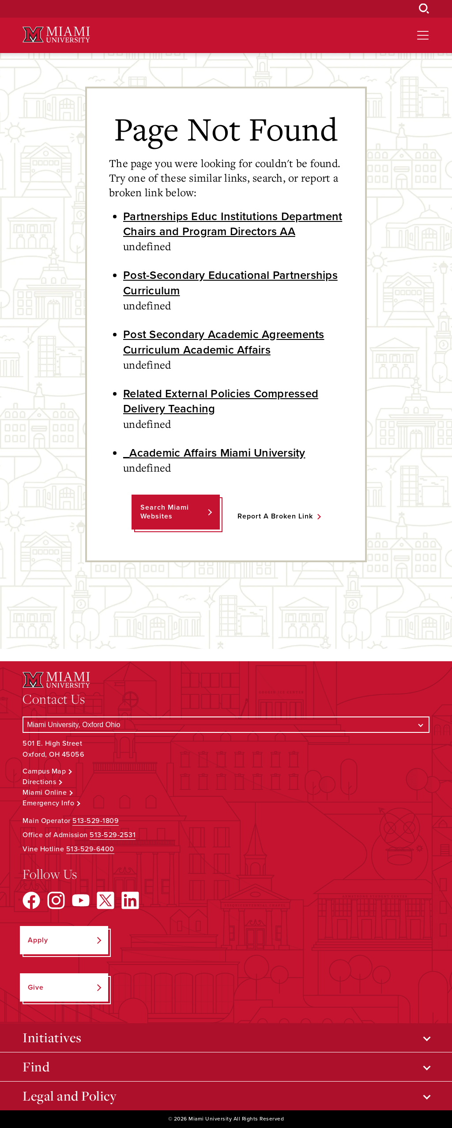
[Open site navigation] (422, 35)
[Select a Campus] (226, 724)
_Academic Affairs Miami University (214, 453)
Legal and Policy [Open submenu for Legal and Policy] (70, 1096)
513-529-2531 (113, 835)
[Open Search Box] (424, 9)
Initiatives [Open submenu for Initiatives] (52, 1037)
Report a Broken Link (275, 516)
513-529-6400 (90, 849)
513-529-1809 (95, 820)
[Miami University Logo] (56, 35)
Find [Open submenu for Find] (36, 1066)
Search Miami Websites (164, 511)
